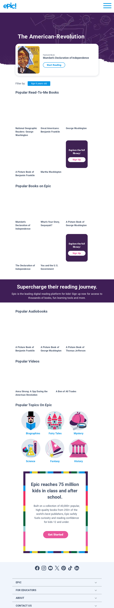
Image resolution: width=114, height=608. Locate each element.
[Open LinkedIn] (76, 568)
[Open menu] (107, 6)
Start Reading (55, 64)
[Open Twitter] (57, 568)
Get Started (55, 535)
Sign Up (77, 159)
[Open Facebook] (37, 568)
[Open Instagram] (44, 568)
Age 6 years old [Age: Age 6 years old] (39, 83)
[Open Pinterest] (63, 568)
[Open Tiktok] (70, 568)
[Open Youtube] (50, 568)
